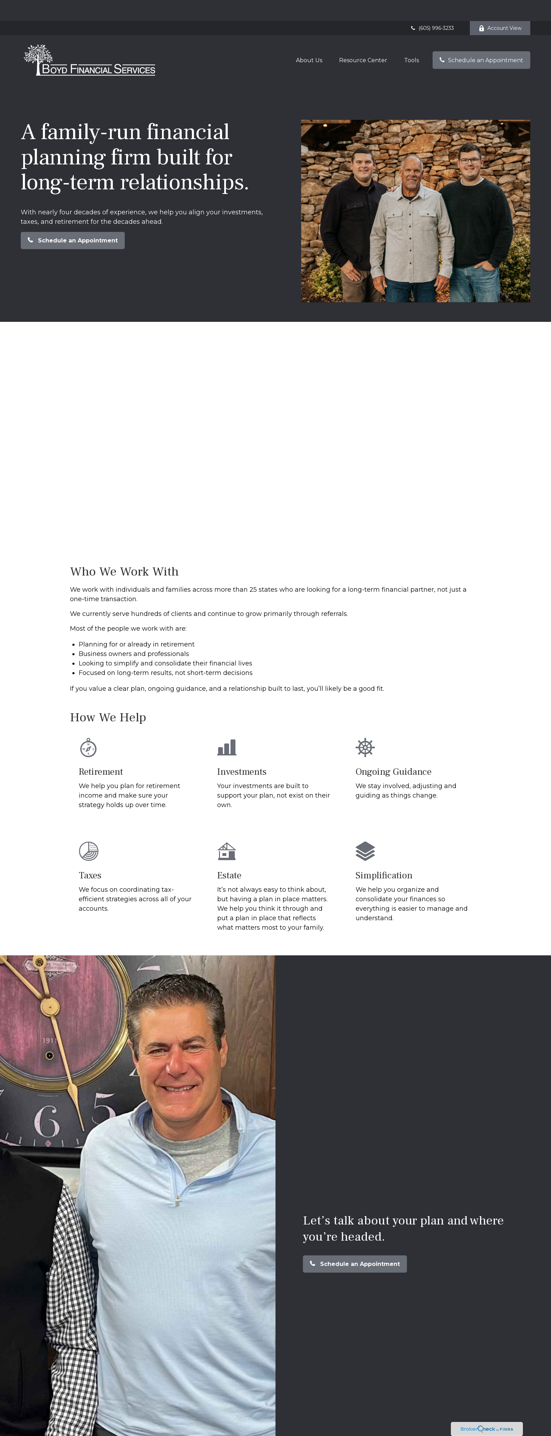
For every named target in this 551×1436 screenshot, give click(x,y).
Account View (500, 7)
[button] (309, 39)
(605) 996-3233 (432, 7)
